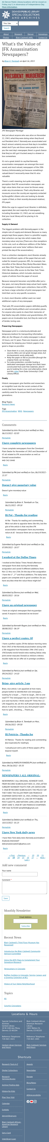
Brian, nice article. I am (16, 683)
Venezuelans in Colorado (14, 968)
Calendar (6, 1103)
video (16, 371)
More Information (9, 7)
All (5, 998)
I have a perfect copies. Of (17, 638)
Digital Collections (10, 1070)
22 (9, 857)
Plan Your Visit (8, 1097)
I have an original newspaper (19, 605)
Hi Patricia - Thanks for (19, 734)
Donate (30, 1076)
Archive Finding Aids (10, 1085)
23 (14, 857)
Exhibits (5, 1109)
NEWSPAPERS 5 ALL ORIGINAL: (21, 775)
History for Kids (8, 1091)
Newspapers (28, 411)
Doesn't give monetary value (19, 485)
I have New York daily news (18, 832)
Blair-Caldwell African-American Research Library (11, 1124)
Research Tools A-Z (10, 1064)
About (6, 34)
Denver (31, 34)
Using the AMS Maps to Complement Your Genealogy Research (22, 961)
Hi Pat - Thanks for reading (21, 515)
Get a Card (6, 1133)
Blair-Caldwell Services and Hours (36, 1046)
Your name (6, 870)
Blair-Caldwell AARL (24, 37)
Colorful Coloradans (12, 1005)
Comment (6, 880)
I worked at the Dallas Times (19, 557)
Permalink (6, 438)
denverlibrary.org (9, 1116)
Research (18, 34)
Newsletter (31, 1070)
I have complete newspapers (19, 443)
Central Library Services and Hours (12, 1046)
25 (23, 857)
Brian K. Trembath (11, 61)
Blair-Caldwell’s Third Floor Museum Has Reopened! (21, 943)
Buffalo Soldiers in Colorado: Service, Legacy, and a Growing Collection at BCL (25, 976)
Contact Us (42, 37)
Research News (8, 404)
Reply (5, 465)
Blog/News (31, 1082)
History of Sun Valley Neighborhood (19, 984)
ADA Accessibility (34, 1095)
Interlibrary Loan (9, 1139)
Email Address (26, 917)
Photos (6, 37)
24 (18, 857)
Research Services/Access (8, 1077)
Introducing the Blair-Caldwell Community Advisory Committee (22, 952)
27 (33, 857)
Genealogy (42, 34)
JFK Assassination (9, 411)
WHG (20, 411)
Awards (30, 1064)
